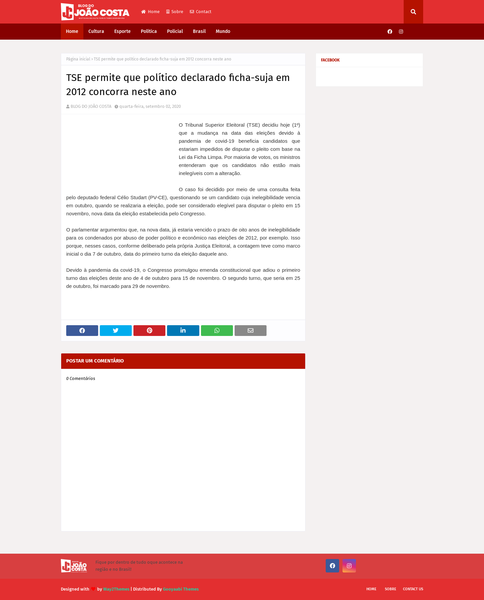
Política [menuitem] (149, 31)
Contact (200, 11)
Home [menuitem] (72, 31)
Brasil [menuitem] (199, 31)
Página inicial (78, 59)
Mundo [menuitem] (223, 31)
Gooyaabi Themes (181, 589)
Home (150, 11)
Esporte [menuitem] (122, 31)
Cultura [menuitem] (96, 31)
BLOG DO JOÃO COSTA (91, 106)
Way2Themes (116, 589)
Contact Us (413, 589)
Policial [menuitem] (175, 31)
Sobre (174, 11)
